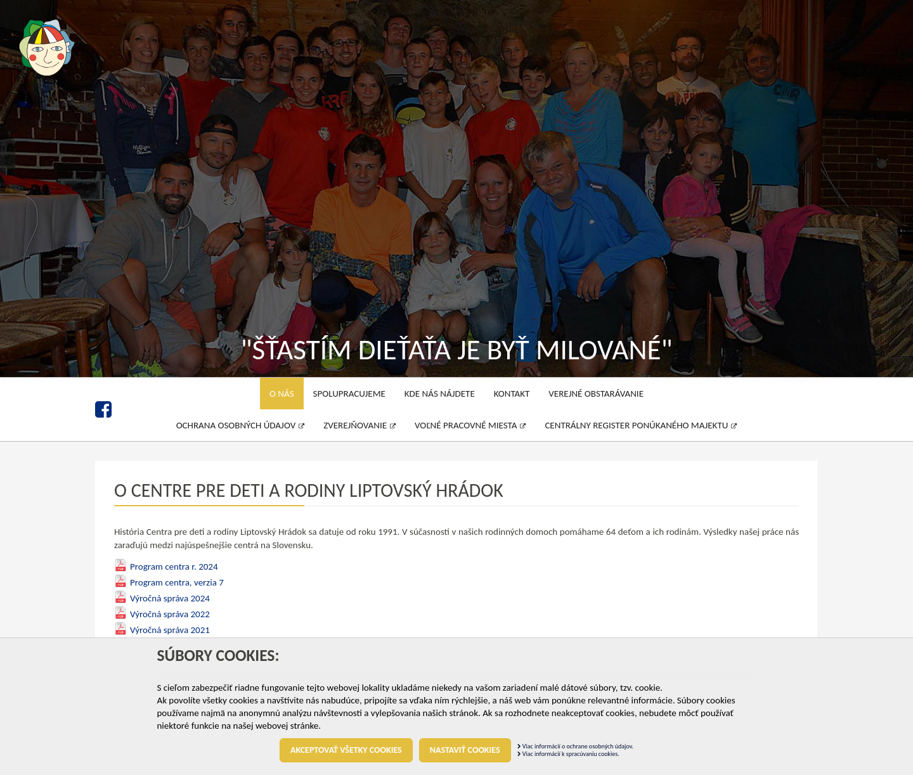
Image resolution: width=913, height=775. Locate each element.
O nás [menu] (281, 393)
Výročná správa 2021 (170, 630)
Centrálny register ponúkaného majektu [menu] (641, 425)
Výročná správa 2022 (170, 614)
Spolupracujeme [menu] (349, 393)
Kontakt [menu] (512, 393)
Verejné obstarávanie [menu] (596, 393)
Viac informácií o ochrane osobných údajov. (575, 746)
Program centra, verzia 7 (177, 582)
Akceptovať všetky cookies (346, 750)
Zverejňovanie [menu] (359, 425)
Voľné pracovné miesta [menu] (470, 425)
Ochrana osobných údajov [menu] (240, 425)
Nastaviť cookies (465, 750)
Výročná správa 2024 (170, 598)
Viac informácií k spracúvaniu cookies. (568, 754)
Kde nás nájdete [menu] (440, 393)
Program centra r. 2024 (174, 566)
